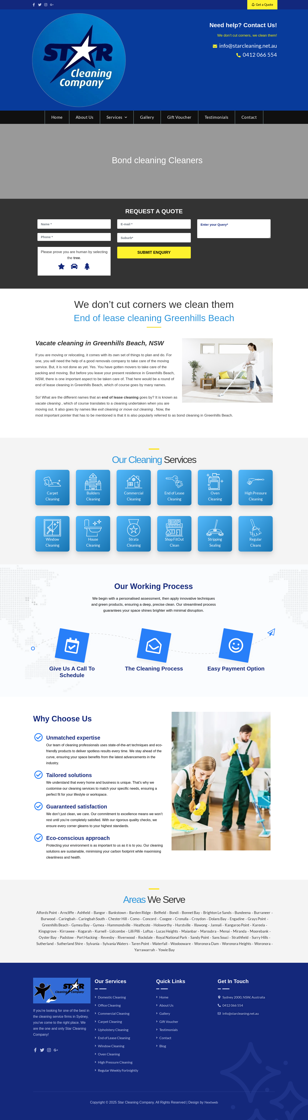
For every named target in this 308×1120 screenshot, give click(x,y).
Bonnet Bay (191, 912)
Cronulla (181, 919)
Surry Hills (260, 937)
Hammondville (118, 925)
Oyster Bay (48, 937)
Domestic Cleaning (112, 997)
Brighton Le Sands (217, 912)
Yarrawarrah (144, 950)
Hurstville (183, 925)
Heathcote (142, 925)
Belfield (160, 912)
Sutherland (45, 943)
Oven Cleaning (109, 1054)
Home (57, 117)
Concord (149, 919)
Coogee (166, 919)
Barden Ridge (140, 912)
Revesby (107, 937)
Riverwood (126, 937)
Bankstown (117, 912)
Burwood (48, 919)
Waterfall (159, 943)
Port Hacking (87, 937)
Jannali (216, 925)
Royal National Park (171, 937)
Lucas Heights (167, 931)
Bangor (99, 912)
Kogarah (85, 931)
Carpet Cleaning (110, 1021)
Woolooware (180, 943)
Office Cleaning (109, 1005)
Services (117, 117)
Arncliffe (67, 912)
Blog (162, 1046)
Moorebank (259, 931)
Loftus (148, 931)
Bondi (174, 912)
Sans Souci (220, 937)
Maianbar (189, 931)
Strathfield (240, 937)
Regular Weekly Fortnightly (118, 1070)
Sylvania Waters (115, 943)
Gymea (98, 925)
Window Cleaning (111, 1046)
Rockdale (145, 937)
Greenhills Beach (55, 925)
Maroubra (208, 931)
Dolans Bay (218, 919)
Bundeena (243, 912)
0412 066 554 (232, 1005)
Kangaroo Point (237, 925)
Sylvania (92, 943)
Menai (225, 931)
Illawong (200, 925)
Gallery (147, 117)
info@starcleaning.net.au (240, 1013)
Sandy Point (199, 937)
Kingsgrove (47, 931)
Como (134, 919)
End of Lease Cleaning (114, 1038)
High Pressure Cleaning (115, 1062)
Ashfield (83, 912)
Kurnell (100, 931)
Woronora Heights (236, 943)
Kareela (258, 925)
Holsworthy (163, 925)
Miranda (240, 931)
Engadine (237, 919)
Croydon (199, 919)
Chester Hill (117, 919)
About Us (84, 117)
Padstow (67, 937)
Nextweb (211, 1102)
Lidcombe (117, 931)
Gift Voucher (179, 117)
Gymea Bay (80, 925)
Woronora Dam (206, 943)
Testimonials (216, 117)
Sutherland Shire (70, 943)
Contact (249, 117)
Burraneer (262, 912)
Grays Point (257, 919)
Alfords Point (46, 912)
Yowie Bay (166, 950)
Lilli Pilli (134, 931)
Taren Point (140, 943)
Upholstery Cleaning (113, 1030)
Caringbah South (91, 919)
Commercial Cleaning (113, 1013)
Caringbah (67, 919)
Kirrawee (67, 931)
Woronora (262, 943)
